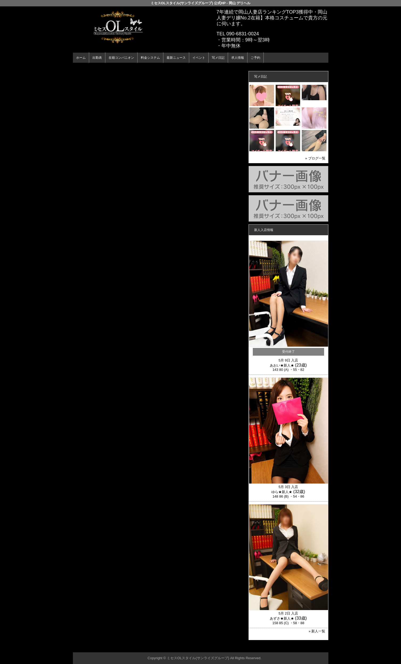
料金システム (150, 58)
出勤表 (97, 58)
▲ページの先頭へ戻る (308, 647)
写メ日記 (218, 58)
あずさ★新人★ (282, 618)
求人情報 (237, 58)
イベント (198, 58)
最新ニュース (176, 58)
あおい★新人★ (282, 365)
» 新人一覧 (317, 631)
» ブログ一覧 (315, 158)
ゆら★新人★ (281, 492)
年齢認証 (81, 67)
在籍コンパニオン (121, 58)
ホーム (81, 58)
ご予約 (255, 58)
